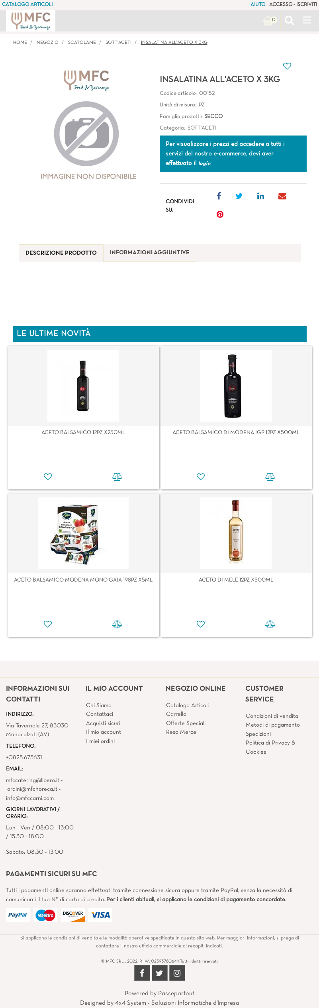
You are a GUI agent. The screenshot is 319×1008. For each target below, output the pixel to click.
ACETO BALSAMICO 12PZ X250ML (83, 432)
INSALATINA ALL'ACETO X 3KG (174, 43)
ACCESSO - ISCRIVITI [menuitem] (293, 4)
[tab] (61, 253)
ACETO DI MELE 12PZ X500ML (236, 580)
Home (20, 43)
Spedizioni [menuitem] (258, 734)
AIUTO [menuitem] (258, 4)
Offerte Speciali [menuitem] (185, 723)
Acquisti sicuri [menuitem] (103, 723)
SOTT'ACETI (118, 43)
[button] (86, 129)
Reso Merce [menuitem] (181, 732)
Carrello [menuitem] (176, 714)
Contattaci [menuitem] (99, 714)
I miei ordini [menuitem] (100, 741)
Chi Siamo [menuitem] (99, 705)
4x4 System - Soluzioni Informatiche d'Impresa (177, 1003)
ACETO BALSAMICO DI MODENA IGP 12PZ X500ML (235, 432)
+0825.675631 (24, 757)
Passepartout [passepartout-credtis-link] (176, 993)
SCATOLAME (82, 43)
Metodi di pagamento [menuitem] (273, 725)
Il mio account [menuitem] (103, 732)
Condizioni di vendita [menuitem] (272, 716)
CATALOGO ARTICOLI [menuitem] (27, 4)
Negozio (48, 43)
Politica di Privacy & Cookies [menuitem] (271, 747)
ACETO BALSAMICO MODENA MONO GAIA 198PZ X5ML (83, 580)
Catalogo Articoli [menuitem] (187, 705)
